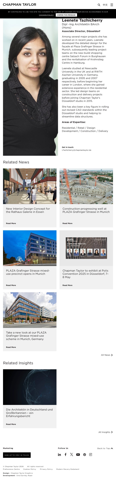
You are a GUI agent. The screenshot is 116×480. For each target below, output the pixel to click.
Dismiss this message (66, 15)
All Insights (105, 432)
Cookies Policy (46, 15)
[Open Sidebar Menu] (112, 5)
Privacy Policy (46, 469)
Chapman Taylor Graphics (22, 473)
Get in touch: (76, 148)
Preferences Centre (11, 469)
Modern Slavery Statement (67, 469)
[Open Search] (99, 5)
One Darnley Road (24, 475)
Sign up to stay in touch (17, 455)
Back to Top (105, 448)
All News (107, 355)
